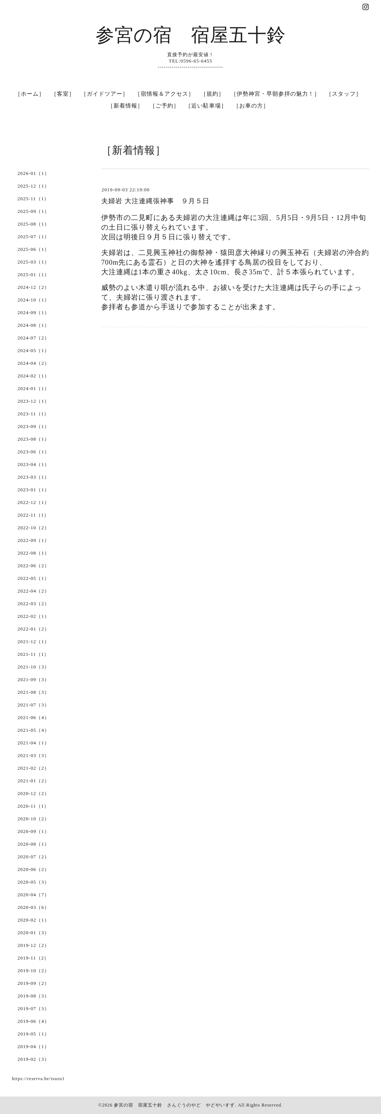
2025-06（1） (33, 249)
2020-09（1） (33, 831)
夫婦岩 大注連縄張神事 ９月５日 (155, 201)
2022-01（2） (33, 629)
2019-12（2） (33, 945)
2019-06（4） (33, 1021)
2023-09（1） (33, 426)
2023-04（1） (33, 464)
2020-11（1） (33, 806)
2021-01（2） (33, 780)
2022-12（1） (33, 502)
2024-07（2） (33, 338)
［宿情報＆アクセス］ (164, 94)
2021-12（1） (33, 641)
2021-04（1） (33, 743)
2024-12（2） (33, 287)
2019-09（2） (33, 983)
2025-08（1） (33, 224)
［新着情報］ (125, 106)
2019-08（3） (33, 996)
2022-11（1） (33, 515)
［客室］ (63, 94)
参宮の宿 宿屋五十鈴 (191, 35)
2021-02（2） (33, 768)
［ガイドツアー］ (104, 94)
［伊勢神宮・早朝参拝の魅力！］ (275, 94)
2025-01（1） (33, 274)
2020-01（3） (33, 932)
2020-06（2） (33, 869)
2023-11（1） (33, 413)
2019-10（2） (33, 970)
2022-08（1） (33, 553)
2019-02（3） (33, 1059)
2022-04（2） (33, 591)
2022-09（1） (33, 540)
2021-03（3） (33, 755)
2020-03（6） (33, 907)
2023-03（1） (33, 477)
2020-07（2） (33, 856)
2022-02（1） (33, 616)
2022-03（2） (33, 603)
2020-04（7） (33, 894)
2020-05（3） (33, 882)
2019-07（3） (33, 1008)
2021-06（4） (33, 717)
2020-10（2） (33, 818)
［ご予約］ (164, 106)
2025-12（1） (33, 186)
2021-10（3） (33, 667)
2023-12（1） (33, 401)
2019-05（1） (33, 1034)
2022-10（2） (33, 527)
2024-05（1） (33, 350)
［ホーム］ (30, 94)
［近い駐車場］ (206, 106)
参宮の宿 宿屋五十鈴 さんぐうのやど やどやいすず (174, 1105)
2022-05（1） (33, 578)
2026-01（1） (33, 173)
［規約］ (212, 94)
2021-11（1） (33, 654)
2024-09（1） (33, 312)
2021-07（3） (33, 705)
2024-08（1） (33, 325)
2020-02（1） (33, 920)
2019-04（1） (33, 1046)
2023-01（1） (33, 489)
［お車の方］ (251, 106)
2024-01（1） (33, 388)
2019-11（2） (33, 958)
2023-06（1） (33, 451)
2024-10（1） (33, 300)
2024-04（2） (33, 363)
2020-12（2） (33, 793)
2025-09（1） (33, 211)
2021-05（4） (33, 730)
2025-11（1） (33, 198)
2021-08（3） (33, 692)
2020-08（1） (33, 844)
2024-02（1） (33, 376)
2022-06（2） (33, 565)
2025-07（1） (33, 236)
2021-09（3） (33, 679)
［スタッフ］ (344, 94)
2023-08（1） (33, 439)
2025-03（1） (33, 262)
